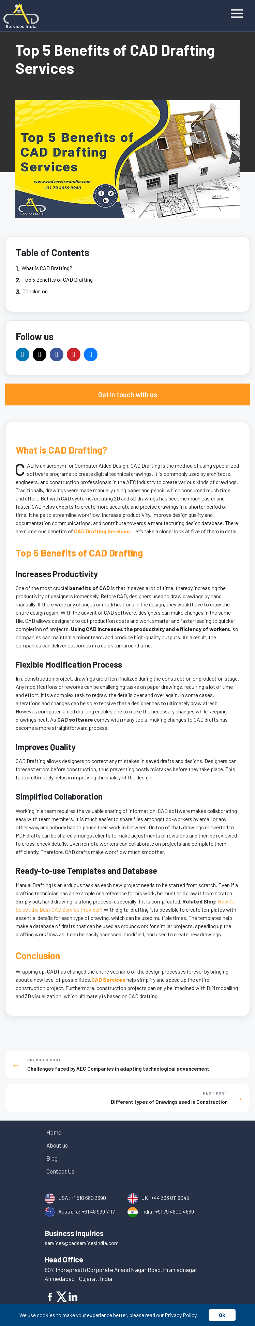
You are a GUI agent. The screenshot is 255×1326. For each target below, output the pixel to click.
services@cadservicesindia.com (82, 1243)
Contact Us (60, 1171)
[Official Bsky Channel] (108, 354)
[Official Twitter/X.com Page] (39, 354)
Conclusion (35, 291)
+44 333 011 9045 (170, 1197)
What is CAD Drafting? (46, 268)
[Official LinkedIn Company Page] (22, 354)
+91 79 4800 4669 (174, 1211)
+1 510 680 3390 (88, 1197)
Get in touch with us (127, 394)
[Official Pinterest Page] (73, 354)
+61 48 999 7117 (98, 1211)
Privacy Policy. (181, 1315)
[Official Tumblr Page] (90, 354)
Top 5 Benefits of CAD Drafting (57, 279)
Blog (52, 1158)
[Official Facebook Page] (56, 354)
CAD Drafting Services (102, 531)
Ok (222, 1315)
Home (53, 1132)
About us (57, 1145)
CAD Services (108, 979)
